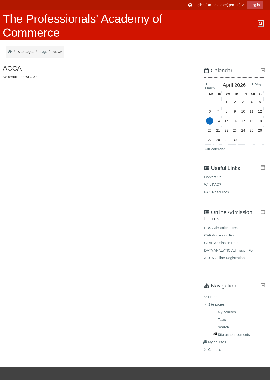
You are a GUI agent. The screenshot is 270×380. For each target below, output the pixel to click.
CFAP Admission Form (225, 243)
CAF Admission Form (224, 235)
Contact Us (216, 177)
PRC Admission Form (224, 228)
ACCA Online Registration (228, 258)
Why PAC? (216, 184)
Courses (218, 350)
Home (216, 297)
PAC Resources (221, 192)
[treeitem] (236, 323)
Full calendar (218, 149)
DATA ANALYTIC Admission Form (234, 250)
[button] (216, 4)
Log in (255, 5)
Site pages (25, 52)
